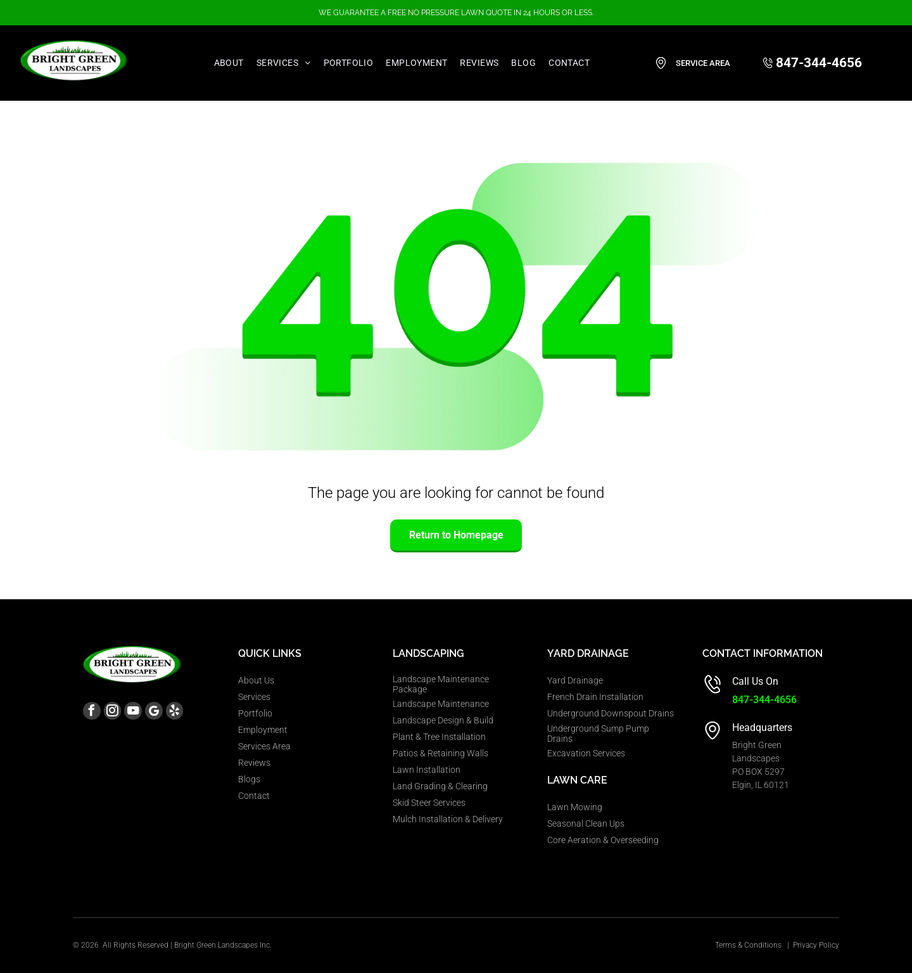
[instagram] (119, 714)
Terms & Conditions (748, 945)
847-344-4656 (764, 700)
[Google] (170, 714)
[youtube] (145, 714)
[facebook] (94, 714)
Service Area (703, 63)
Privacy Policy (816, 945)
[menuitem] (229, 63)
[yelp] (195, 714)
